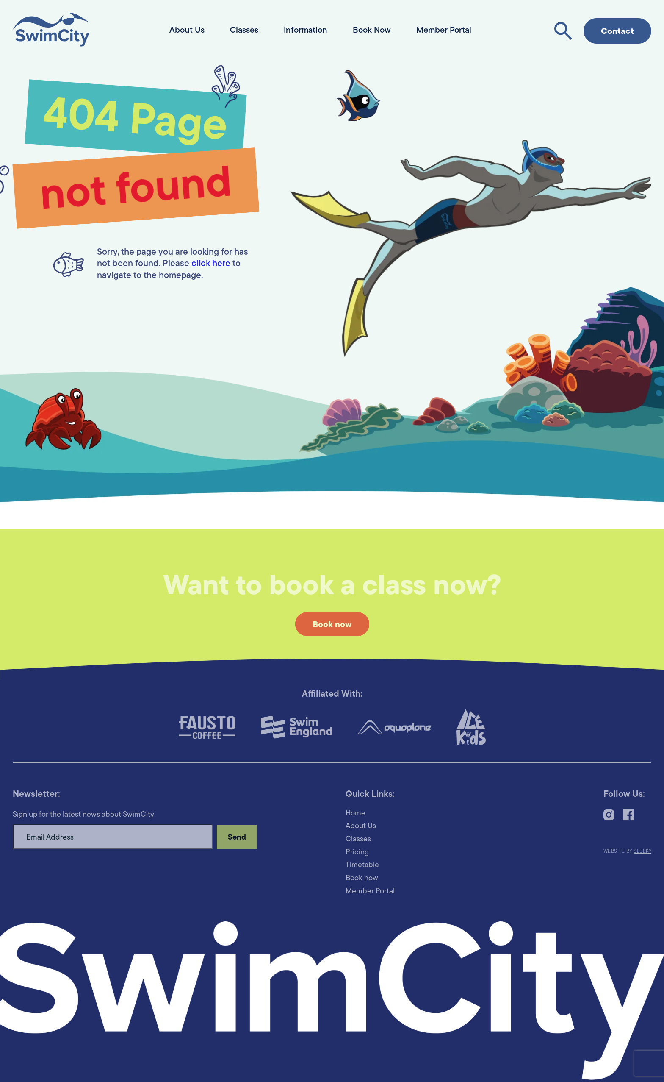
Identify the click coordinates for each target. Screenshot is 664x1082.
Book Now (372, 30)
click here (210, 263)
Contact (617, 32)
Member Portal (443, 30)
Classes (244, 30)
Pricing (357, 852)
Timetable (362, 865)
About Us (187, 30)
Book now (332, 625)
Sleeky (642, 851)
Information (305, 30)
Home (355, 813)
